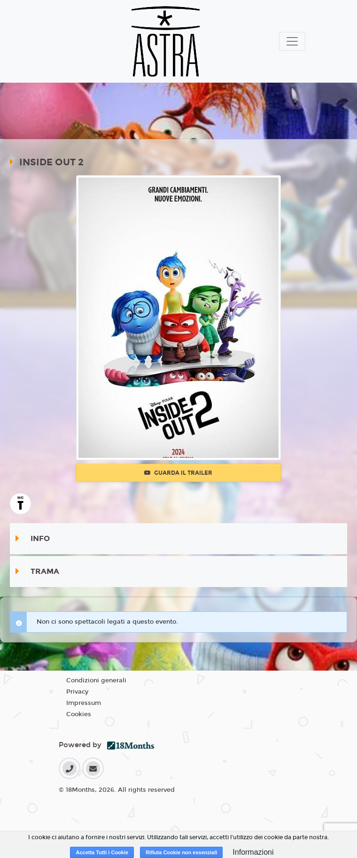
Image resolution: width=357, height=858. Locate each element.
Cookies (78, 714)
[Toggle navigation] (292, 41)
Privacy (77, 692)
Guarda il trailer (178, 473)
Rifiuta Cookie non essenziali (181, 852)
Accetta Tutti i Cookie (102, 852)
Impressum (83, 703)
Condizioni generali (96, 680)
